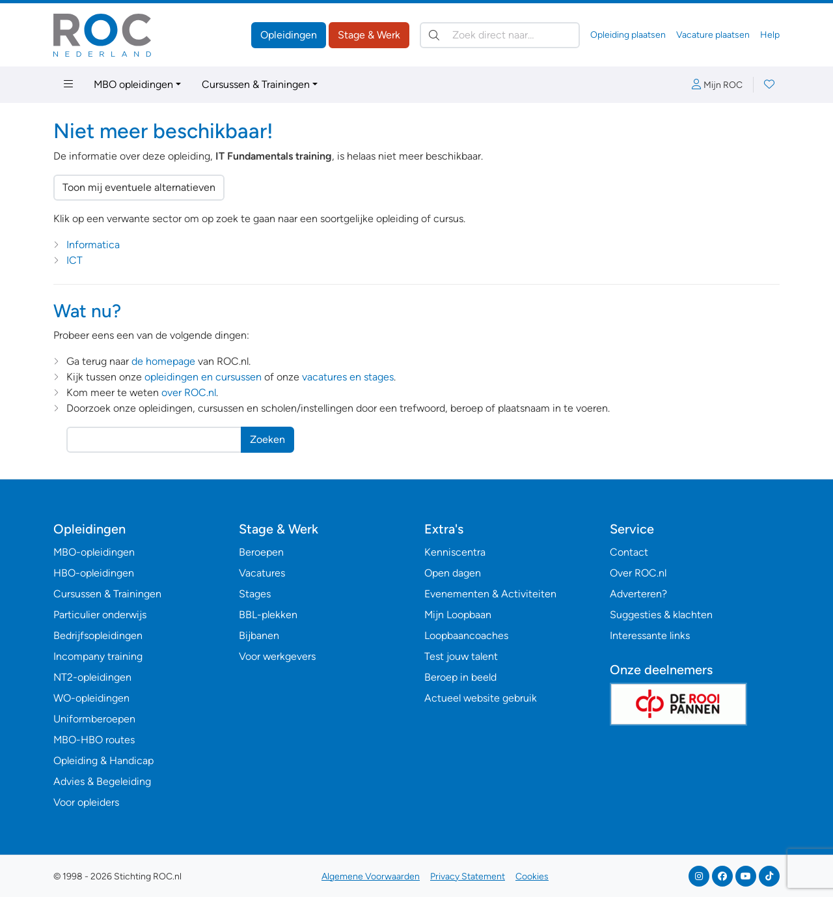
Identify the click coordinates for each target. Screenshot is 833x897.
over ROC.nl (188, 392)
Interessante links (650, 635)
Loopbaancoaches (466, 635)
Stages (255, 594)
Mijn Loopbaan (457, 614)
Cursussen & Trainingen (256, 84)
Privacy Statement (467, 876)
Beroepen (261, 552)
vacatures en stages (348, 377)
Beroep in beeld (460, 677)
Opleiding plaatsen (628, 34)
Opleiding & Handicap (103, 760)
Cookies (532, 876)
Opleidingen (288, 35)
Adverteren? (638, 594)
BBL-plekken (268, 614)
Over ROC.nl (638, 573)
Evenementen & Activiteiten (490, 594)
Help (770, 34)
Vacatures (262, 573)
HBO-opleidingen (93, 573)
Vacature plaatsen (713, 34)
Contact (629, 552)
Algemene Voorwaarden (370, 876)
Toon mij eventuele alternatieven (138, 187)
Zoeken (267, 439)
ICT (74, 260)
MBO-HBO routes (94, 739)
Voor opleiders (86, 802)
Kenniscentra (454, 552)
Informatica (93, 244)
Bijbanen (259, 635)
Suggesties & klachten (661, 614)
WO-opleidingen (91, 698)
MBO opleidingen (133, 84)
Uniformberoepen (94, 719)
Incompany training (98, 656)
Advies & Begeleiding (102, 781)
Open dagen (452, 573)
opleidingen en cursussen (203, 377)
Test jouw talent (461, 656)
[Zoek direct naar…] (500, 35)
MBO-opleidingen (94, 552)
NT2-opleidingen (92, 677)
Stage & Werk (369, 35)
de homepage (163, 361)
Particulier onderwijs (99, 614)
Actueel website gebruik (480, 698)
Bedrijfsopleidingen (98, 635)
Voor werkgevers (277, 656)
